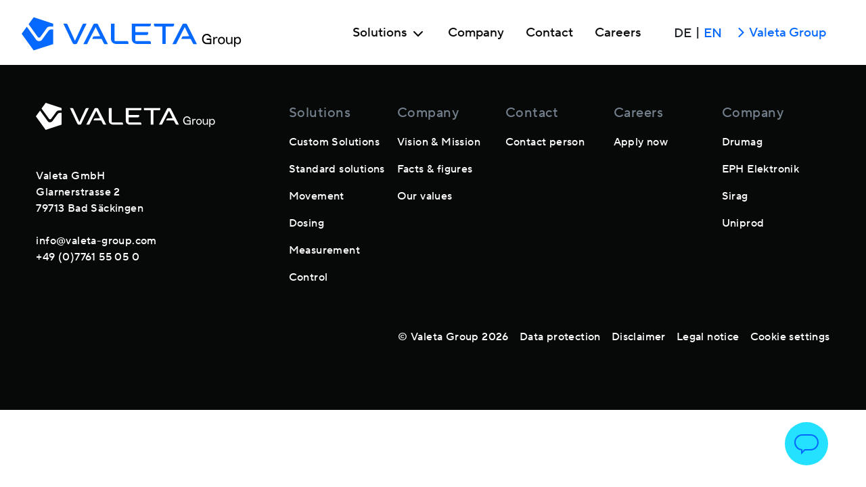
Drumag (742, 142)
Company (476, 33)
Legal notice (708, 337)
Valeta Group (779, 33)
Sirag (735, 196)
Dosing (306, 223)
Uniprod (743, 223)
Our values (425, 196)
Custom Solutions (334, 142)
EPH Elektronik (761, 169)
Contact (549, 33)
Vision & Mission (438, 142)
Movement (316, 196)
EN (713, 33)
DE (682, 33)
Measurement (324, 250)
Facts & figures (435, 169)
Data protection (560, 337)
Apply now (641, 142)
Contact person (545, 142)
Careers (618, 33)
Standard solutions (337, 169)
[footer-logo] (125, 124)
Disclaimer (639, 337)
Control (308, 277)
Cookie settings (790, 337)
